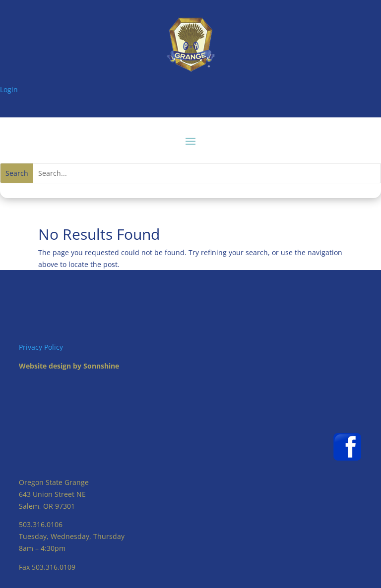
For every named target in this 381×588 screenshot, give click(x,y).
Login (9, 89)
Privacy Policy (41, 347)
